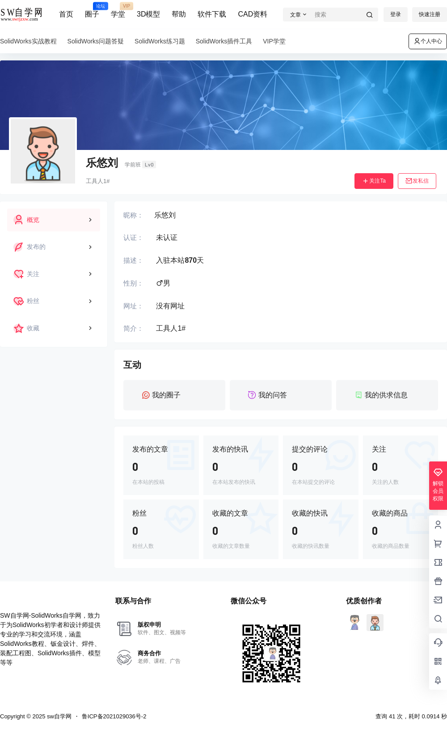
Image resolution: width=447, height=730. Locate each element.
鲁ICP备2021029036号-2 (114, 716)
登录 (395, 14)
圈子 (92, 10)
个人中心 (427, 41)
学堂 (118, 10)
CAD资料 (252, 14)
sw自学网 (58, 716)
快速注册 (429, 14)
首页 (66, 14)
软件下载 (212, 14)
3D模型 (148, 14)
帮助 (179, 14)
